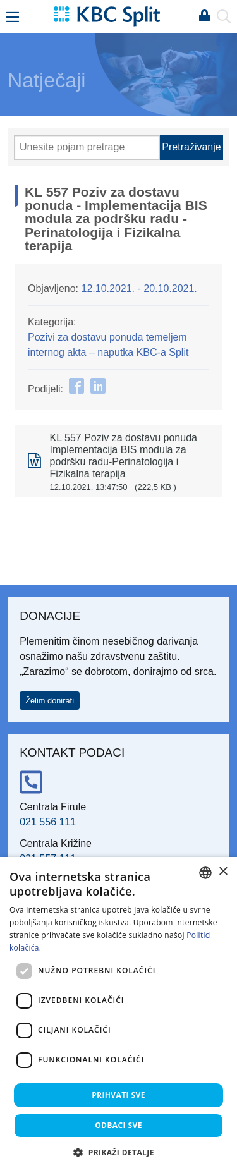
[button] (118, 1152)
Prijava (204, 16)
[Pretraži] (87, 147)
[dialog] (118, 1015)
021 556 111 (48, 822)
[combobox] (205, 872)
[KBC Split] (107, 15)
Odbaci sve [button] (118, 1125)
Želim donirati (49, 700)
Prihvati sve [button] (118, 1095)
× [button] (223, 872)
